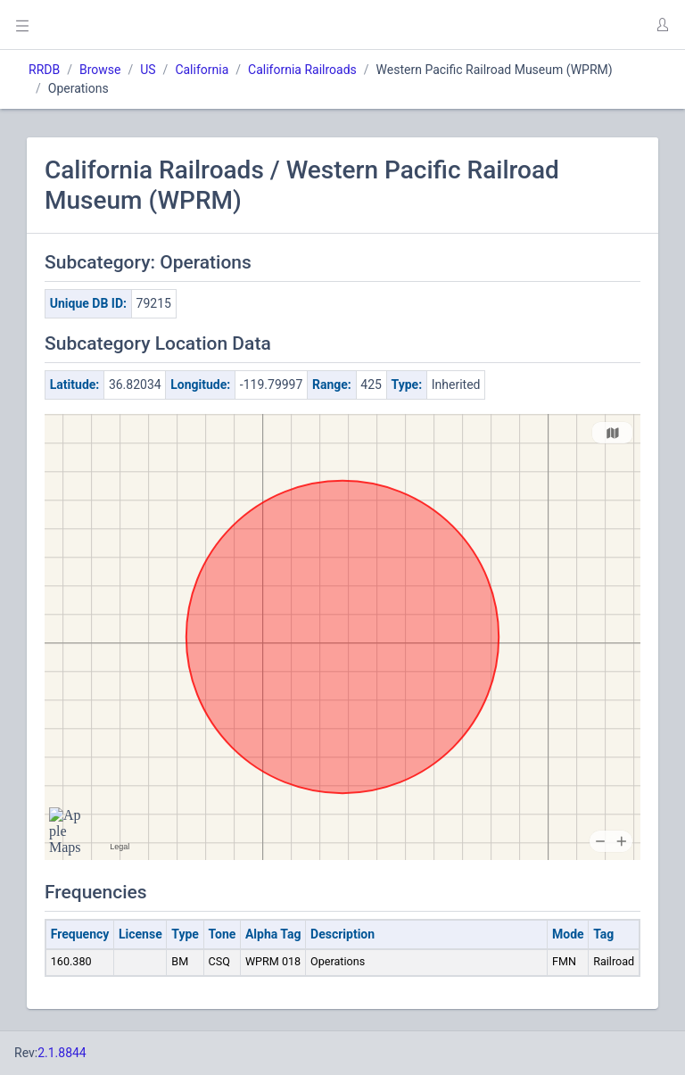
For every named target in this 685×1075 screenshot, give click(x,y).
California (201, 69)
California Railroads (302, 69)
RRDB (44, 69)
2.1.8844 (62, 1053)
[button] (662, 25)
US (147, 69)
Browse (99, 69)
